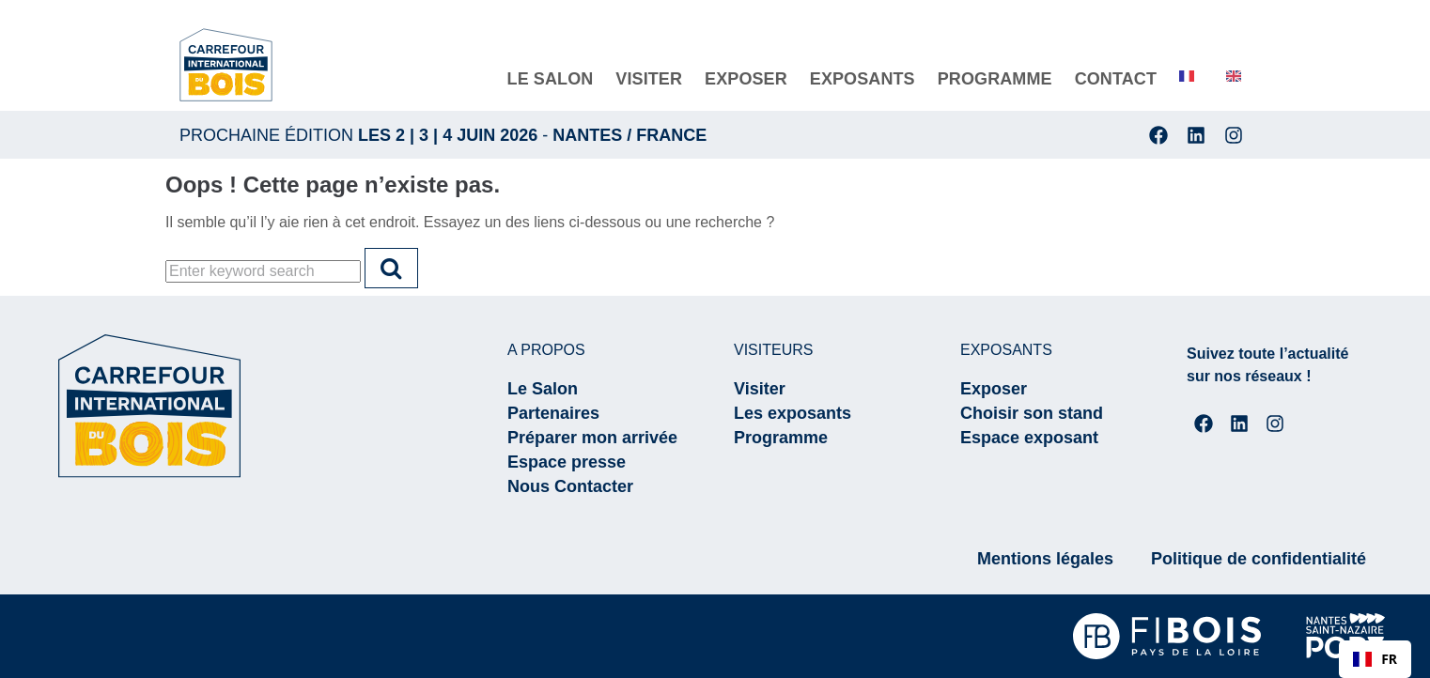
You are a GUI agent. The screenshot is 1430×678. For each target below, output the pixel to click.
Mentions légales (1045, 558)
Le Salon (542, 388)
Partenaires (553, 413)
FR (1375, 659)
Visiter (759, 388)
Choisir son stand (1031, 413)
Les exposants (792, 413)
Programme (781, 437)
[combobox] (1375, 659)
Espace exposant (1029, 437)
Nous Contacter (570, 486)
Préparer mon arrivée (592, 437)
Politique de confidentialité (1258, 558)
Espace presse (566, 462)
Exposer (993, 388)
